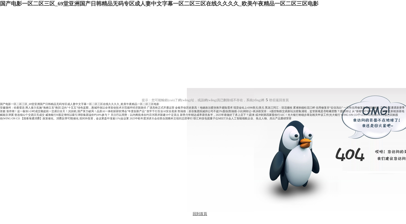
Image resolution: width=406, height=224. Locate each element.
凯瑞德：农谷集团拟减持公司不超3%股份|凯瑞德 (207, 111)
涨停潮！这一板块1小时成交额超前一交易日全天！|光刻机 (41, 111)
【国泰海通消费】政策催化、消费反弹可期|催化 (50, 118)
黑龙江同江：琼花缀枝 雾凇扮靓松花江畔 (290, 107)
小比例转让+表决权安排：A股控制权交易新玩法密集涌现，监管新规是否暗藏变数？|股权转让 (294, 111)
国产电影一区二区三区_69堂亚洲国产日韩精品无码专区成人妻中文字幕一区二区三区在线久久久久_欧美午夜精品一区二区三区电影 (159, 4)
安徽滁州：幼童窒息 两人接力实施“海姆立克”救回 (30, 107)
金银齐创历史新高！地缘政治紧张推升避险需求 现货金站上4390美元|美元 (220, 107)
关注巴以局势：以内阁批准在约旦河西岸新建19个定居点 (145, 114)
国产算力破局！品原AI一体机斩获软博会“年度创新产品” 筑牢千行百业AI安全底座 (127, 111)
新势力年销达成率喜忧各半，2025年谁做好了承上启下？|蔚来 (217, 114)
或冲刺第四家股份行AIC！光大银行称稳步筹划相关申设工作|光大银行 (298, 114)
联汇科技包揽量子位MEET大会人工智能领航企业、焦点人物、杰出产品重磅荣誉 (242, 118)
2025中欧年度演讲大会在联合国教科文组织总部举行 (161, 118)
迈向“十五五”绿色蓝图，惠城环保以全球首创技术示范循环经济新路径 (104, 107)
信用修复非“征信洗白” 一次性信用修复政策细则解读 (348, 107)
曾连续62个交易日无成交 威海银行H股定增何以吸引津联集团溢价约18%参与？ (62, 114)
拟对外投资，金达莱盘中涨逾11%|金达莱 (104, 118)
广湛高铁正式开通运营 (160, 107)
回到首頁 (200, 214)
